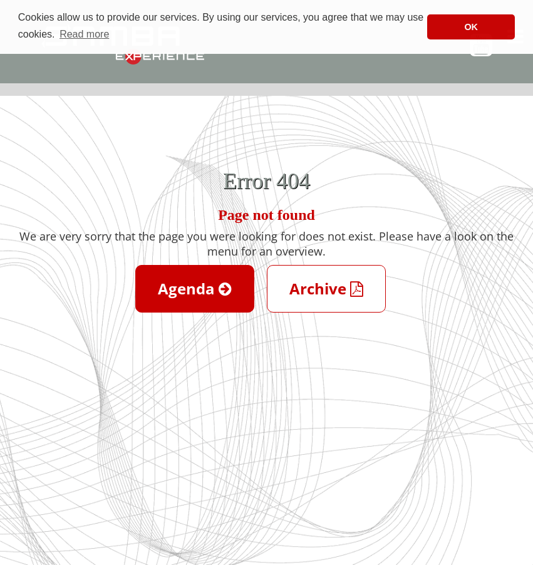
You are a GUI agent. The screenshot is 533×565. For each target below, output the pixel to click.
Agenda (195, 288)
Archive (326, 288)
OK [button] (471, 27)
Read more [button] (84, 34)
